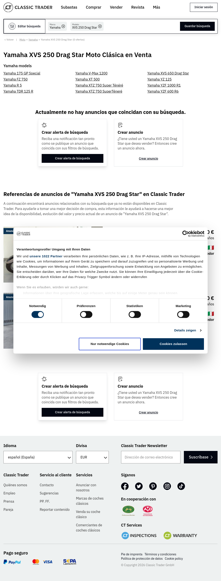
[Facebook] (125, 486)
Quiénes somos (15, 485)
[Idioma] (38, 457)
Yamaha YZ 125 (159, 79)
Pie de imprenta (131, 554)
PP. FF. (45, 501)
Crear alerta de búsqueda (72, 158)
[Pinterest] (153, 486)
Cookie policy (174, 559)
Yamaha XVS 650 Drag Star (168, 73)
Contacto (47, 485)
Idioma (9, 445)
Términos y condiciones (160, 554)
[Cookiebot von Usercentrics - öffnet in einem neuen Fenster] (185, 233)
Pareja (8, 509)
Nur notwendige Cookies (110, 344)
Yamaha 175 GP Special (21, 73)
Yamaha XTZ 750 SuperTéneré (98, 91)
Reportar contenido (54, 509)
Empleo (9, 493)
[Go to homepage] (27, 7)
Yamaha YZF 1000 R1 (164, 85)
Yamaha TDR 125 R (18, 91)
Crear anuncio (148, 158)
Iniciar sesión (203, 7)
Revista (137, 7)
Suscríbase (198, 457)
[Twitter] (139, 486)
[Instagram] (167, 486)
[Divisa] (92, 457)
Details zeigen (185, 330)
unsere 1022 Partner (46, 256)
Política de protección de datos (142, 559)
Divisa (81, 445)
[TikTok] (181, 486)
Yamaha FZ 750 (15, 79)
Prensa (8, 501)
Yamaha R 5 (12, 85)
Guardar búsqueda (197, 26)
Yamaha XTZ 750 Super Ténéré (99, 85)
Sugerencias (49, 493)
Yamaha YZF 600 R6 (163, 91)
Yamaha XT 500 (87, 79)
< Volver (9, 39)
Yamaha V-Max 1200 (91, 73)
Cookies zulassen (173, 344)
